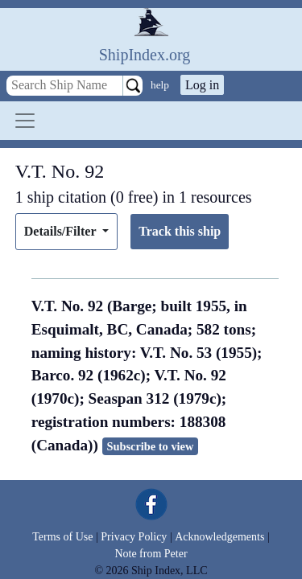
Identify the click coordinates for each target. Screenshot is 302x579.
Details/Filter (61, 231)
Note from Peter (150, 554)
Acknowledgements (219, 537)
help (160, 85)
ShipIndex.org (145, 55)
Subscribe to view (149, 446)
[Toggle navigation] (25, 120)
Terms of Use (62, 537)
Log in (202, 85)
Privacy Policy (134, 537)
